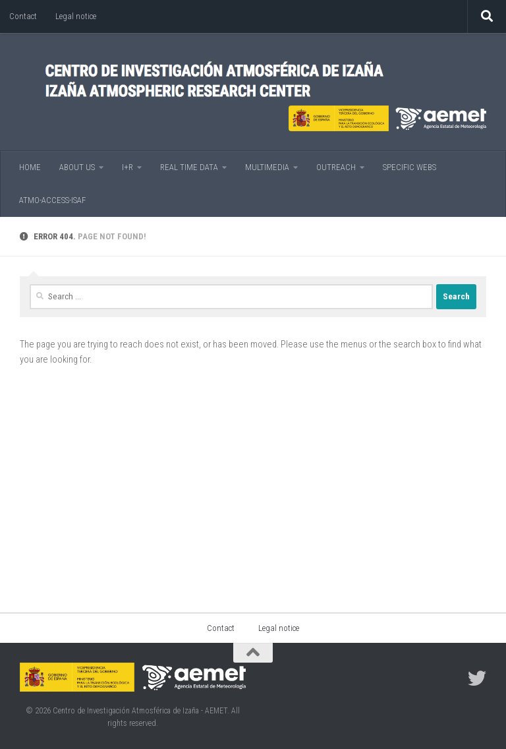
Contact (23, 16)
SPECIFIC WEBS (409, 167)
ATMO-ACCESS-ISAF (52, 200)
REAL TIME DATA (189, 167)
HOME (30, 167)
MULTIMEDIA (267, 167)
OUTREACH (336, 167)
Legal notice (75, 16)
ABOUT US (77, 167)
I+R (127, 167)
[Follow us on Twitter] (477, 678)
